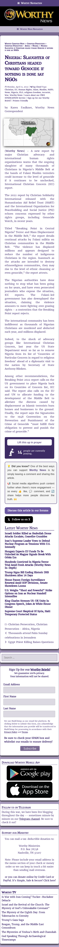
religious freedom (32, 92)
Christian (9, 89)
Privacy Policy (10, 732)
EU (16, 89)
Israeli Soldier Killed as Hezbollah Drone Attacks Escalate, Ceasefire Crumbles (28, 535)
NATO (50, 89)
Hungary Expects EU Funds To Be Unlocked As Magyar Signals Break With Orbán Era (28, 554)
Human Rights (25, 89)
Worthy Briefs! (40, 669)
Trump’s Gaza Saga (13, 920)
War (7, 95)
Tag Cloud (36, 87)
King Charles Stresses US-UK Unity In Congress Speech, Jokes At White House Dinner (28, 603)
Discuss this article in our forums (28, 510)
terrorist (46, 92)
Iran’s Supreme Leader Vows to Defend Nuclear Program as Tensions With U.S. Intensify (27, 543)
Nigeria (14, 92)
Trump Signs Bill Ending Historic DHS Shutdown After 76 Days (27, 574)
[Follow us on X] (19, 519)
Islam (35, 89)
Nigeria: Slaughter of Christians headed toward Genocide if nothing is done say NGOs (27, 68)
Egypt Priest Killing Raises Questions (31, 642)
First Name (9, 696)
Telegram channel (29, 818)
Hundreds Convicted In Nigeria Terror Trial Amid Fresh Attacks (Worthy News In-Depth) (28, 565)
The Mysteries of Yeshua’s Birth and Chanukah (29, 932)
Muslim (43, 89)
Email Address (11, 684)
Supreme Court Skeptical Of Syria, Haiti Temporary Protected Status (27, 613)
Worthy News (16, 95)
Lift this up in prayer (29, 442)
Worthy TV (9, 892)
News (7, 92)
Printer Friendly (20, 101)
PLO (21, 92)
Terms (25, 732)
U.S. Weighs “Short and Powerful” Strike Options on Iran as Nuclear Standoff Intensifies (28, 593)
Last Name (9, 708)
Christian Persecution (21, 624)
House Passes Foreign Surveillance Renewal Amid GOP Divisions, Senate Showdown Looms (26, 583)
